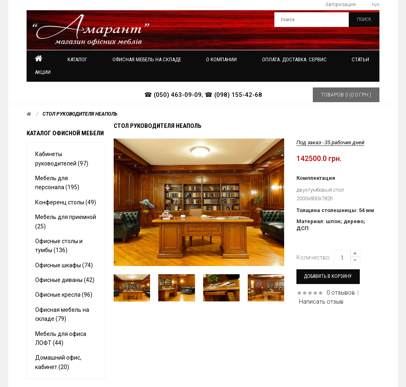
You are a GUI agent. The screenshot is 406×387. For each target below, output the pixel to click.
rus (375, 4)
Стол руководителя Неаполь (80, 114)
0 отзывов (341, 292)
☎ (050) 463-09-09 (173, 94)
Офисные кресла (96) (63, 294)
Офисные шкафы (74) (64, 265)
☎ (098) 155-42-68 (233, 94)
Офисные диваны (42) (64, 280)
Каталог (77, 59)
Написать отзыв (321, 301)
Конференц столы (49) (65, 202)
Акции (43, 72)
